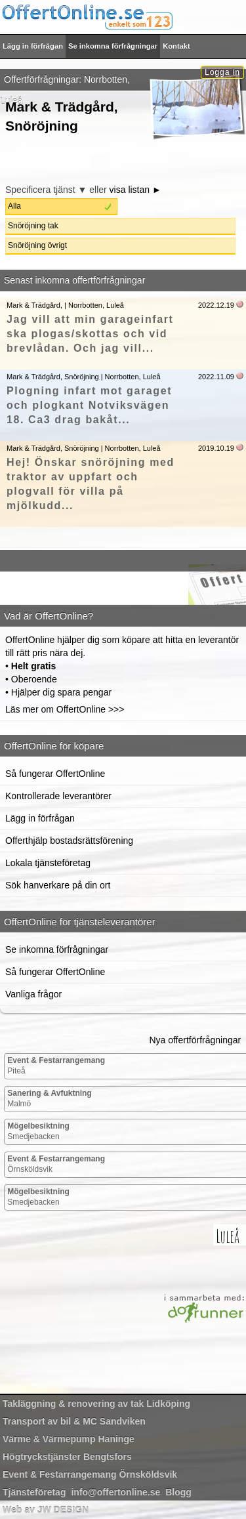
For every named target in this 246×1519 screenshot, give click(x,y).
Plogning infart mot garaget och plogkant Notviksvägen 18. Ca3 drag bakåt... (89, 405)
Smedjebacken (38, 1131)
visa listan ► (135, 189)
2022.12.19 (216, 305)
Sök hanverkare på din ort (57, 885)
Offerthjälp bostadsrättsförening (69, 840)
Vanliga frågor (33, 994)
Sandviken (74, 1421)
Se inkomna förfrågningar (112, 46)
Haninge (68, 1439)
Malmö (49, 1098)
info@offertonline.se (115, 1492)
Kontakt (176, 46)
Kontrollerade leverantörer (58, 796)
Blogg (178, 1492)
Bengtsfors (67, 1456)
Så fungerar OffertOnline (55, 773)
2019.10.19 (216, 448)
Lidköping (96, 1403)
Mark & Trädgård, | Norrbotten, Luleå (65, 305)
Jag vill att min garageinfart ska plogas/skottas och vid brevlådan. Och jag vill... (90, 334)
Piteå (56, 1065)
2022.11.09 (216, 377)
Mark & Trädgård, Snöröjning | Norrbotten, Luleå (84, 377)
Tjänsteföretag (34, 1492)
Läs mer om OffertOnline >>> (64, 709)
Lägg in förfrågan (33, 46)
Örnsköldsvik (56, 1164)
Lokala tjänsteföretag (48, 863)
